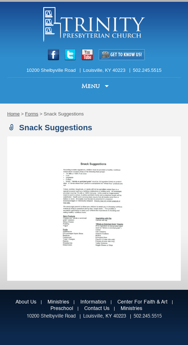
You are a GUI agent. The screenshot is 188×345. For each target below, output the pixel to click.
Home (13, 114)
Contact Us (96, 308)
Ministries (58, 302)
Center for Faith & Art (142, 302)
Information (93, 302)
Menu (91, 86)
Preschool (61, 308)
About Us (25, 302)
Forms (32, 114)
